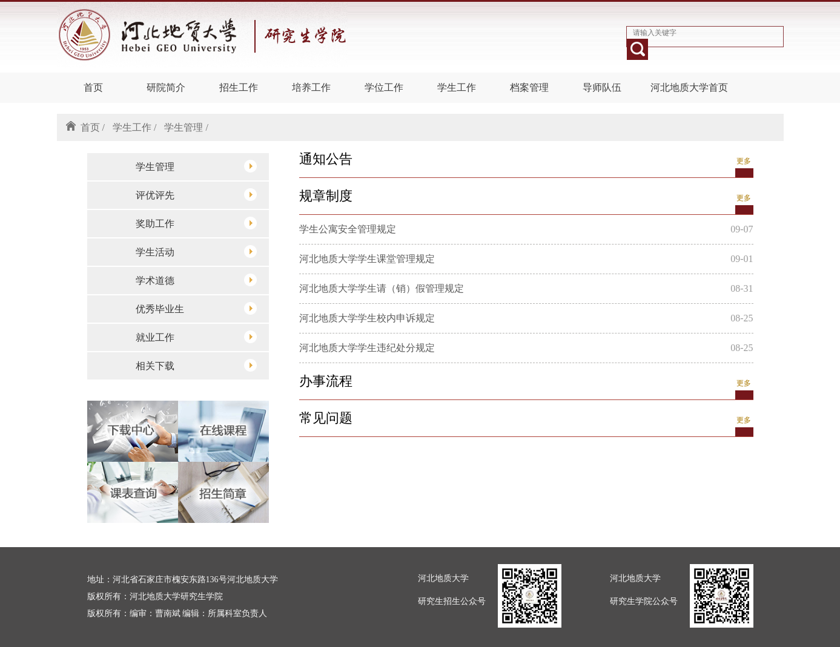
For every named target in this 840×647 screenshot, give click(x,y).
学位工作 (384, 87)
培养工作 (311, 87)
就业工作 (196, 336)
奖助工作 (196, 223)
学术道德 (196, 280)
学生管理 (196, 166)
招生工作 (238, 87)
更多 (743, 161)
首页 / (93, 127)
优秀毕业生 (196, 308)
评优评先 (196, 194)
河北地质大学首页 (689, 87)
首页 (93, 87)
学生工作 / (134, 127)
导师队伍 (602, 87)
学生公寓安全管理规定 (347, 229)
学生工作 (456, 87)
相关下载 (196, 365)
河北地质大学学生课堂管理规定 (367, 259)
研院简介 (166, 87)
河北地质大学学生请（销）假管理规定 (381, 288)
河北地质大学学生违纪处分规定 (367, 348)
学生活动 (196, 251)
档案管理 (529, 87)
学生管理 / (186, 127)
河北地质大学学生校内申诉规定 (367, 318)
